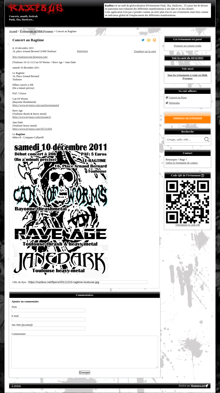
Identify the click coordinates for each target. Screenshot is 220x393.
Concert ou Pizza (177, 97)
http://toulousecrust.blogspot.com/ (30, 56)
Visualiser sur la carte (145, 51)
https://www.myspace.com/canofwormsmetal (35, 105)
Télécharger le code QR (187, 224)
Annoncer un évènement (187, 117)
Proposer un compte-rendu (187, 45)
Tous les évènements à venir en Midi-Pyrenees (187, 77)
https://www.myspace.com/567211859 (32, 128)
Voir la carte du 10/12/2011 (187, 57)
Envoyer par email (148, 40)
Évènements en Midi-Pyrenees (36, 31)
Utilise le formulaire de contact (182, 162)
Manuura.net (198, 385)
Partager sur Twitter (143, 40)
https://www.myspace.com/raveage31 (31, 117)
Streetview (82, 51)
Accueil (13, 31)
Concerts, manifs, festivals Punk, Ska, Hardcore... (37, 11)
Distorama (174, 102)
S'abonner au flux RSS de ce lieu (154, 40)
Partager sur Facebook (137, 40)
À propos (16, 385)
